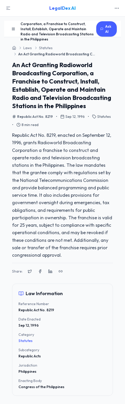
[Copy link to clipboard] (60, 271)
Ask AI (105, 29)
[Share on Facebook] (40, 271)
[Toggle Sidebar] (8, 8)
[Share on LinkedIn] (50, 271)
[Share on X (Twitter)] (30, 271)
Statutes (25, 340)
